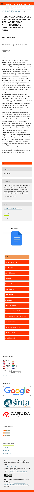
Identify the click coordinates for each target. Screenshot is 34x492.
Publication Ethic (10, 305)
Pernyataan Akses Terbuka (13, 311)
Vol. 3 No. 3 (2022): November (11, 12)
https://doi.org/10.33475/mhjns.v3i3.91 (16, 45)
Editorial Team (10, 273)
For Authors (6, 450)
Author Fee (8, 300)
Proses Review (10, 322)
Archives (10, 10)
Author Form (9, 295)
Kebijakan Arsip (10, 338)
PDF (5, 163)
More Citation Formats (11, 196)
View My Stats (7, 376)
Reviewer (8, 278)
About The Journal (11, 262)
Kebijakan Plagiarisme (12, 327)
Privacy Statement (11, 284)
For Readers (6, 448)
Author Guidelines (11, 289)
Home (4, 10)
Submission (9, 267)
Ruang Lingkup (10, 332)
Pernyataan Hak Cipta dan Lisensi (16, 316)
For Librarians (7, 453)
